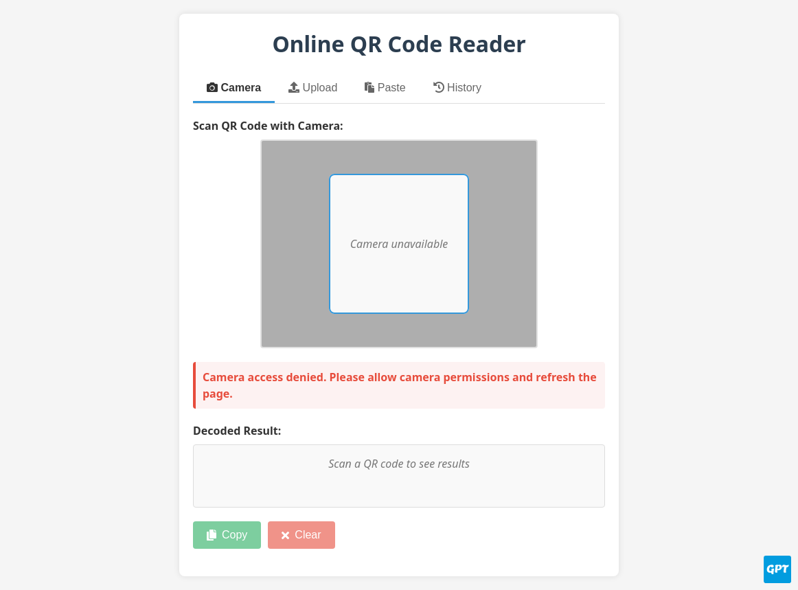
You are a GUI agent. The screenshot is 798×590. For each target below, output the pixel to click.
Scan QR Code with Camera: (268, 125)
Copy (227, 535)
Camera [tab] (234, 87)
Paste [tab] (385, 87)
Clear (301, 535)
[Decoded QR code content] (399, 476)
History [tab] (457, 87)
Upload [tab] (312, 87)
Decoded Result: (237, 430)
